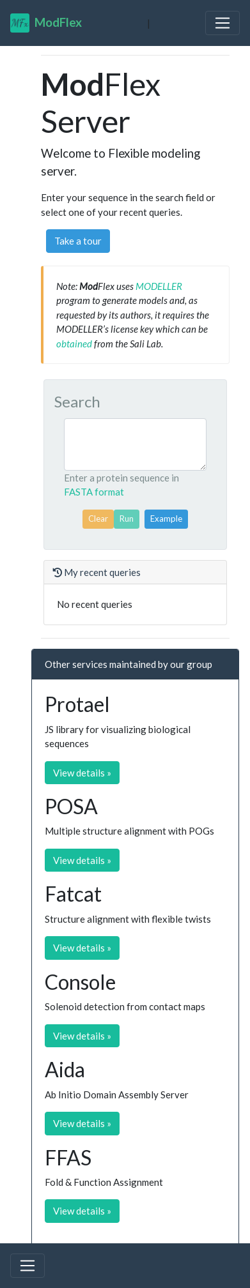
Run (127, 518)
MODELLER (159, 286)
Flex (46, 23)
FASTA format (94, 491)
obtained (74, 343)
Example (166, 518)
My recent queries (96, 572)
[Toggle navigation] (222, 23)
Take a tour (78, 240)
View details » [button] (82, 772)
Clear (98, 518)
